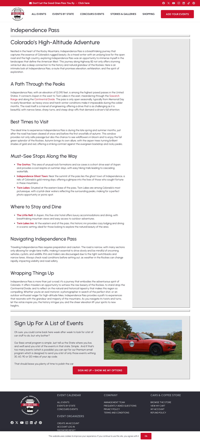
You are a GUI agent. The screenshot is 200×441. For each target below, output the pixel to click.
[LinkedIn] (183, 3)
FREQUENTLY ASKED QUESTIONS (120, 398)
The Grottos (23, 164)
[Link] (18, 14)
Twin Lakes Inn (25, 223)
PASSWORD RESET (66, 422)
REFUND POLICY (158, 405)
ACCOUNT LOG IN (66, 419)
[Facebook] (163, 3)
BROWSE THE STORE (161, 394)
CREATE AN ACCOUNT (68, 415)
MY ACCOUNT (157, 401)
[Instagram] (178, 3)
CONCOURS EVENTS (67, 401)
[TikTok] (188, 3)
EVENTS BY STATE (66, 398)
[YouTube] (173, 3)
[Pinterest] (193, 3)
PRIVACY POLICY (112, 401)
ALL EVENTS (63, 394)
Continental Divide (44, 99)
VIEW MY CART (158, 398)
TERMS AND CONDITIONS (116, 405)
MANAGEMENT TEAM (114, 394)
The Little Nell (25, 215)
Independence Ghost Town (32, 176)
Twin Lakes (23, 187)
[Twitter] (168, 3)
